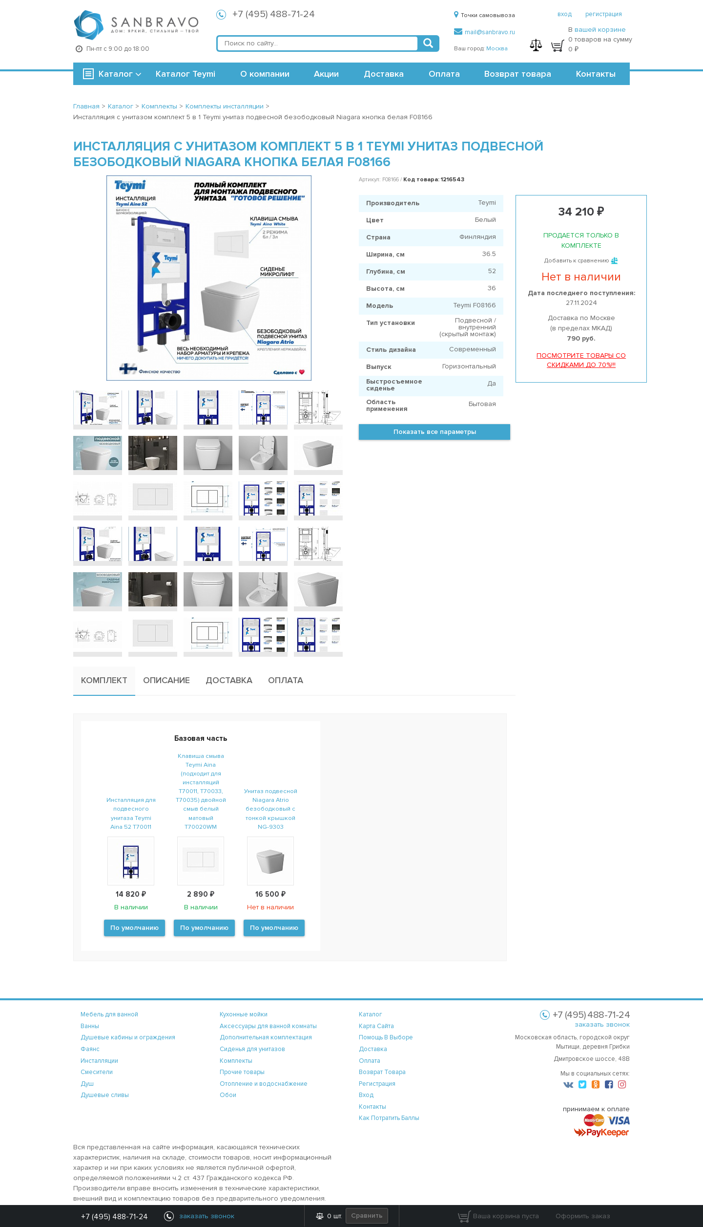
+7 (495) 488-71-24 (273, 14)
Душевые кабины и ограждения (128, 1037)
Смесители (97, 1072)
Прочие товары (242, 1072)
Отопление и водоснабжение (264, 1084)
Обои (228, 1095)
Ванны (90, 1026)
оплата (369, 1061)
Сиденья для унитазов (252, 1049)
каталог (370, 1014)
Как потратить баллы (389, 1118)
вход (565, 14)
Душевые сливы (105, 1095)
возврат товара (382, 1072)
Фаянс (90, 1049)
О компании (264, 73)
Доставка (384, 73)
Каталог (116, 73)
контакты (372, 1107)
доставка (373, 1049)
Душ (87, 1084)
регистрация (603, 14)
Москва (497, 48)
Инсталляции (99, 1061)
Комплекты (236, 1061)
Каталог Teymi (185, 73)
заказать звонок (602, 1024)
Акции (326, 73)
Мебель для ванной (109, 1014)
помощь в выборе (386, 1037)
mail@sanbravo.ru (484, 32)
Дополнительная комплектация (266, 1037)
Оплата (444, 73)
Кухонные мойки (244, 1014)
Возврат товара (517, 73)
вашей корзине (600, 29)
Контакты (596, 73)
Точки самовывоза (484, 15)
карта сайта (376, 1026)
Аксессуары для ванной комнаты (268, 1026)
